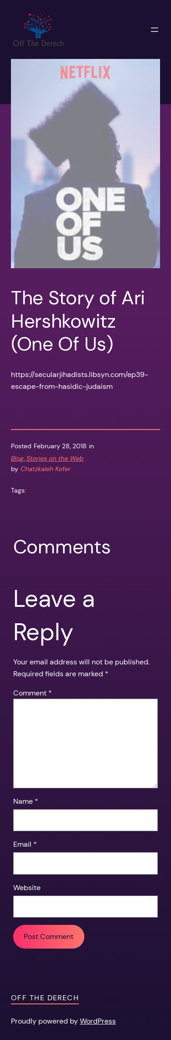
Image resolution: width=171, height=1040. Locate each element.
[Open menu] (154, 29)
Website (27, 887)
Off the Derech (45, 998)
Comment (32, 693)
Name (25, 801)
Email (25, 844)
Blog (17, 458)
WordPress (98, 1021)
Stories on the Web (55, 458)
